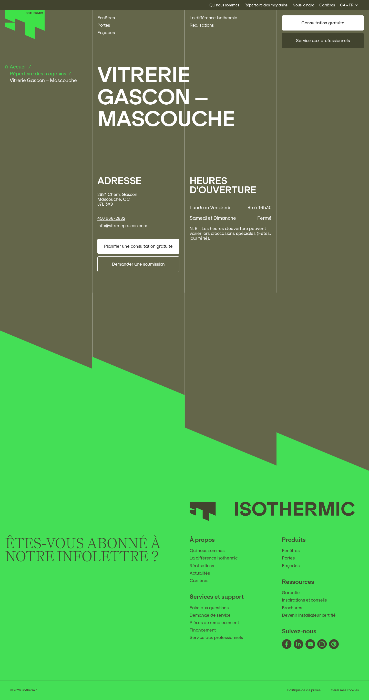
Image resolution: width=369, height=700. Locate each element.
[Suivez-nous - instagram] (322, 644)
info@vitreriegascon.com (122, 225)
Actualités (203, 573)
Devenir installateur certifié (312, 615)
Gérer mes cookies (345, 690)
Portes (106, 25)
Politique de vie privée (304, 690)
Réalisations (204, 25)
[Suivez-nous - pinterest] (334, 644)
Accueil (18, 66)
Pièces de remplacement (217, 622)
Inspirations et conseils (307, 600)
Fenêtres (108, 17)
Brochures (295, 607)
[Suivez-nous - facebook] (287, 644)
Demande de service (213, 615)
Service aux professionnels (323, 40)
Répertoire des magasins (38, 73)
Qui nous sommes (210, 550)
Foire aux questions (212, 607)
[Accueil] (25, 37)
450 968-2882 (111, 218)
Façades (108, 32)
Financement (206, 630)
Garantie (294, 592)
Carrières (202, 580)
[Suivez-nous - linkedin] (298, 644)
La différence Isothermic (213, 17)
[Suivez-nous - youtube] (310, 644)
